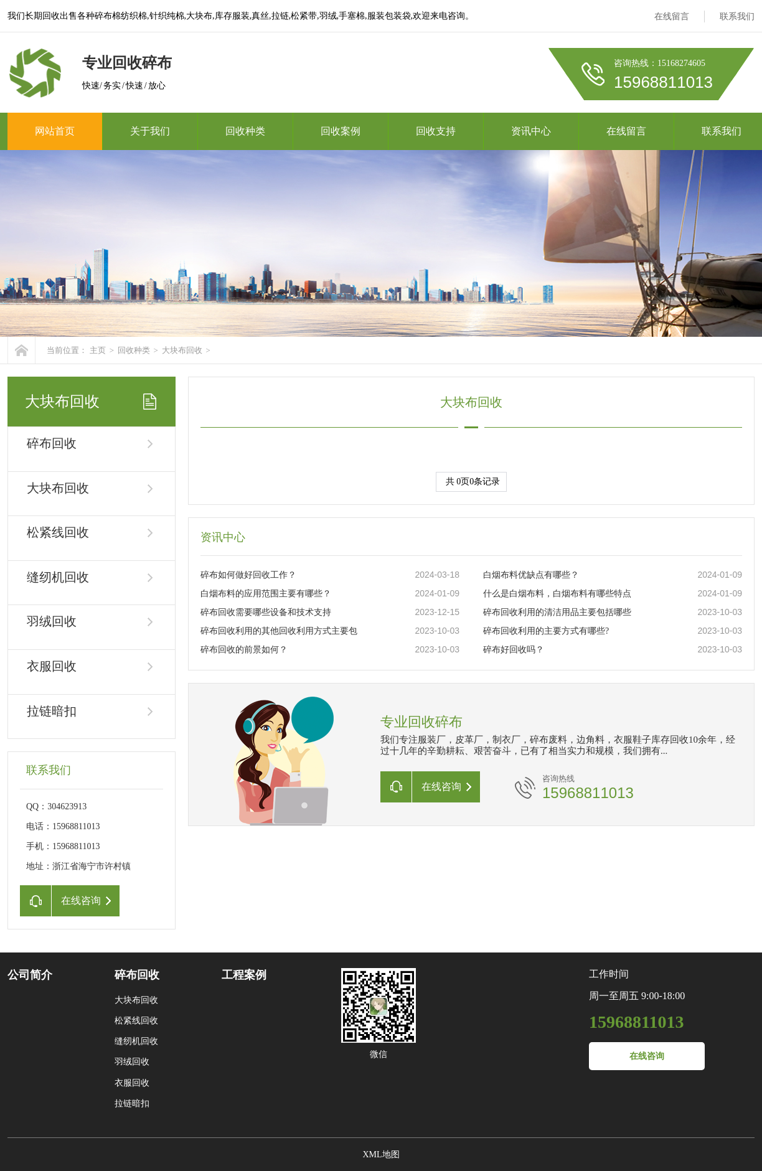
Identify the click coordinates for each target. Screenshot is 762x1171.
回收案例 (340, 131)
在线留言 (671, 16)
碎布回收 (52, 443)
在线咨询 (646, 1056)
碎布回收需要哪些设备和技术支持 (265, 612)
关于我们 (150, 131)
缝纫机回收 (58, 577)
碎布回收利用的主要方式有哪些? (546, 631)
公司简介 (29, 975)
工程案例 (244, 975)
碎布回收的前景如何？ (244, 649)
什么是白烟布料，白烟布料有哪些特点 (557, 593)
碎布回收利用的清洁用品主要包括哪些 (557, 612)
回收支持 (436, 131)
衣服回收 (52, 666)
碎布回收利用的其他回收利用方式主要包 (278, 631)
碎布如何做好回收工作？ (248, 575)
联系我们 (737, 16)
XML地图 (380, 1154)
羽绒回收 (52, 621)
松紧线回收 (58, 532)
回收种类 (245, 131)
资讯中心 (531, 131)
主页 (98, 350)
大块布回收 (182, 350)
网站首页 (55, 131)
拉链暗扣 (52, 711)
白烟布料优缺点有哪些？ (531, 575)
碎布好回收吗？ (513, 649)
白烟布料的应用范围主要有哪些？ (265, 593)
